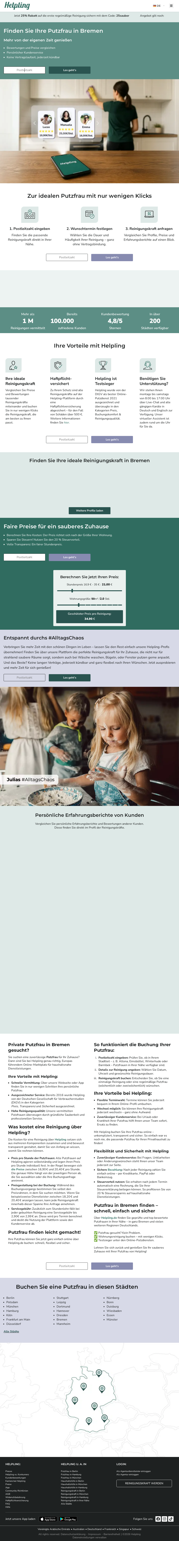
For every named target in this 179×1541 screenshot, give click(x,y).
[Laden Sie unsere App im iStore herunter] (48, 1519)
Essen (110, 1315)
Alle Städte (11, 1332)
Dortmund (63, 1307)
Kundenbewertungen (15, 1477)
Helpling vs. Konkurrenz (17, 1474)
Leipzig (61, 1302)
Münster (112, 1320)
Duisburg (113, 1307)
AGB (7, 1494)
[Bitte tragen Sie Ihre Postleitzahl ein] (24, 70)
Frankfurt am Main (18, 1320)
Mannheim (63, 1324)
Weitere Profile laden (89, 510)
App (7, 1487)
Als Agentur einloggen (127, 1474)
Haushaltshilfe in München (74, 1484)
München (12, 1307)
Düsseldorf (13, 1324)
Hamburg (12, 1311)
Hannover (63, 1311)
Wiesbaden (114, 1311)
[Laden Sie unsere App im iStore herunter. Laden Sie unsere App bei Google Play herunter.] (68, 1519)
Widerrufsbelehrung (15, 1497)
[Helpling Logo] (17, 5)
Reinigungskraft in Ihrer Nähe (75, 1500)
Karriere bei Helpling (15, 1481)
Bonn (110, 1302)
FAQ (7, 1503)
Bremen (62, 1320)
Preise (8, 1484)
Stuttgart (63, 1298)
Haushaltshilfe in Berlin (72, 1481)
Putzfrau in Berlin (69, 1471)
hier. (67, 423)
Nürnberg (113, 1298)
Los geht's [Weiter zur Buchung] (69, 70)
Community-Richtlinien (16, 1490)
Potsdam (12, 1302)
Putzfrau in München (71, 1477)
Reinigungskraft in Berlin (73, 1490)
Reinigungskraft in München (74, 1494)
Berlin (10, 1298)
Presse (8, 1471)
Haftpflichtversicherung (16, 1500)
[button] (159, 6)
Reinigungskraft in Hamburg (74, 1497)
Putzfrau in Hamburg (71, 1474)
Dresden (62, 1315)
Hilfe (7, 1507)
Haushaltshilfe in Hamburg (74, 1487)
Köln (9, 1315)
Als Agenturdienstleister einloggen (133, 1471)
